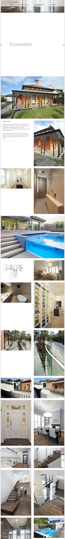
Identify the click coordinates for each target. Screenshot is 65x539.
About (11, 4)
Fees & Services (39, 4)
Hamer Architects (14, 2)
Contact (53, 4)
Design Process (24, 4)
